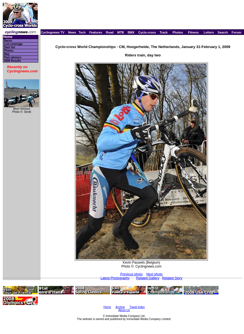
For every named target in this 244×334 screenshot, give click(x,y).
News (72, 32)
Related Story (172, 278)
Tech (82, 32)
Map (7, 54)
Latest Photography (115, 278)
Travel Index (137, 307)
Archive (120, 307)
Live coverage (13, 44)
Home (7, 37)
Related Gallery (147, 278)
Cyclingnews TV (52, 32)
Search (223, 32)
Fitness (193, 32)
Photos (177, 32)
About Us (124, 310)
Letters (209, 32)
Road (110, 32)
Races (8, 40)
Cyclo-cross (147, 32)
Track (164, 32)
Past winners (12, 57)
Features (95, 32)
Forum (236, 32)
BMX (131, 32)
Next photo (154, 274)
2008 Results (12, 60)
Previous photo (131, 274)
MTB (120, 32)
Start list (9, 47)
